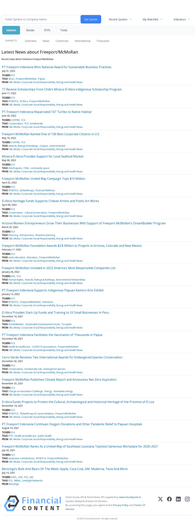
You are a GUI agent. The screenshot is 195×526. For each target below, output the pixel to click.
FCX (13, 75)
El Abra (24, 101)
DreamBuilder (16, 324)
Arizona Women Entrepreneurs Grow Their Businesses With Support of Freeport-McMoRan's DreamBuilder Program (84, 223)
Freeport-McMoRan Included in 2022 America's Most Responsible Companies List (58, 268)
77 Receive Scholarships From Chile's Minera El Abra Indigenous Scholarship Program (62, 89)
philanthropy (27, 190)
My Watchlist (150, 19)
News (46, 41)
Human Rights (15, 279)
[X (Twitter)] (160, 503)
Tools (63, 30)
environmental (57, 145)
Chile (26, 168)
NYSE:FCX (13, 101)
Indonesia (47, 302)
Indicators (180, 19)
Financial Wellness (45, 190)
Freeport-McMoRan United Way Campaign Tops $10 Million (43, 179)
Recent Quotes (118, 19)
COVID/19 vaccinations (44, 346)
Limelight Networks (32, 480)
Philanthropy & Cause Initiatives (37, 413)
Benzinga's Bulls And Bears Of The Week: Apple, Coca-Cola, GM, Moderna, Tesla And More (65, 469)
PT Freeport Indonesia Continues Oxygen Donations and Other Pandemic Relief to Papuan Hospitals (72, 424)
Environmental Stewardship (70, 279)
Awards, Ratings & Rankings (23, 145)
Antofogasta (15, 168)
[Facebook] (169, 503)
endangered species (54, 369)
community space (39, 168)
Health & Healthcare (19, 346)
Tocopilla (66, 324)
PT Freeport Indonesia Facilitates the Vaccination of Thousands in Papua (52, 335)
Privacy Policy (121, 505)
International (82, 41)
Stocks (30, 30)
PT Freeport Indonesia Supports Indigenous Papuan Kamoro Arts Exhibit (53, 290)
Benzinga (14, 484)
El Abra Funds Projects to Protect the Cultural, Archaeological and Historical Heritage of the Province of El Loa (78, 402)
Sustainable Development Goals (42, 324)
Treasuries (102, 41)
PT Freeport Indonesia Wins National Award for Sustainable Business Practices (56, 67)
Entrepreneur (27, 235)
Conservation (15, 123)
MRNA (17, 480)
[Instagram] (187, 503)
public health (45, 435)
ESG (13, 276)
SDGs (11, 78)
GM (31, 477)
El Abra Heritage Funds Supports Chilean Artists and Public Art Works (50, 201)
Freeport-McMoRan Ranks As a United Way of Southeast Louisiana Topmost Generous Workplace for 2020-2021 (80, 446)
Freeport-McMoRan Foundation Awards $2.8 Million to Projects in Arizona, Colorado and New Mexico (72, 246)
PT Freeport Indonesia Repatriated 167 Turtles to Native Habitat (47, 112)
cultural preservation (36, 212)
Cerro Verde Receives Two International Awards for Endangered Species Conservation (62, 357)
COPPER (15, 120)
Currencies (62, 41)
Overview (30, 41)
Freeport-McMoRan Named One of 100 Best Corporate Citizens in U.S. (51, 134)
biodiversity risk (33, 369)
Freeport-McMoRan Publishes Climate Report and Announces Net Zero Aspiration (59, 379)
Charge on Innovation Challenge (25, 391)
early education (16, 257)
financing (13, 235)
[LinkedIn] (178, 503)
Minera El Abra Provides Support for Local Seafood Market (42, 156)
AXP (20, 477)
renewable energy (63, 391)
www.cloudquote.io (130, 497)
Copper (44, 145)
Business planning (45, 235)
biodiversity (36, 123)
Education (32, 257)
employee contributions (21, 458)
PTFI (10, 435)
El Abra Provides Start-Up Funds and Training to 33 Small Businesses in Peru (55, 312)
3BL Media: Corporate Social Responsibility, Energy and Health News (45, 82)
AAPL (14, 477)
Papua (41, 78)
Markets (11, 30)
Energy (48, 391)
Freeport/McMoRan (26, 78)
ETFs (47, 30)
